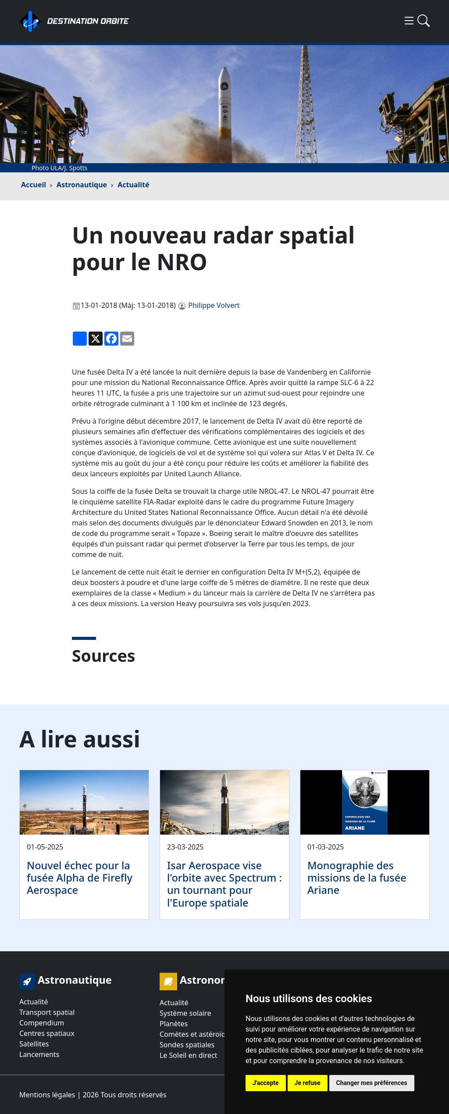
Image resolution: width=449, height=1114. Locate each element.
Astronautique (82, 184)
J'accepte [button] (266, 1082)
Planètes (174, 1023)
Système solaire (185, 1013)
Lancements (39, 1054)
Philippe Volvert (213, 305)
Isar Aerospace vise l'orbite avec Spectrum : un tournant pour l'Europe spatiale (224, 883)
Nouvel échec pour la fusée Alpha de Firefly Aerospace (79, 877)
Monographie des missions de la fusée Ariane (356, 877)
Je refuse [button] (308, 1082)
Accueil (33, 184)
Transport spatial (47, 1012)
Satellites (34, 1044)
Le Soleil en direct (188, 1055)
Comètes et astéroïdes (196, 1034)
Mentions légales (47, 1095)
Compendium (41, 1023)
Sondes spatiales (187, 1045)
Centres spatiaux (47, 1033)
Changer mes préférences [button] (371, 1082)
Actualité (133, 184)
